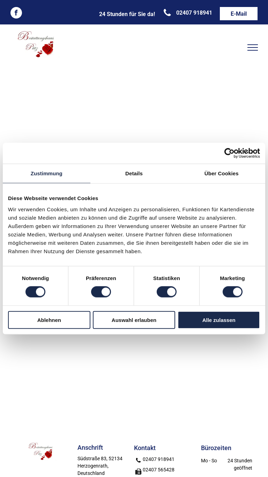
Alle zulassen (219, 320)
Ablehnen (49, 320)
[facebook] (16, 13)
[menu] (253, 47)
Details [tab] (134, 173)
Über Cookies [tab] (221, 173)
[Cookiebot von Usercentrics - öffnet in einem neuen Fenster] (229, 153)
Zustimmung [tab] (46, 173)
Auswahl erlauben (134, 320)
